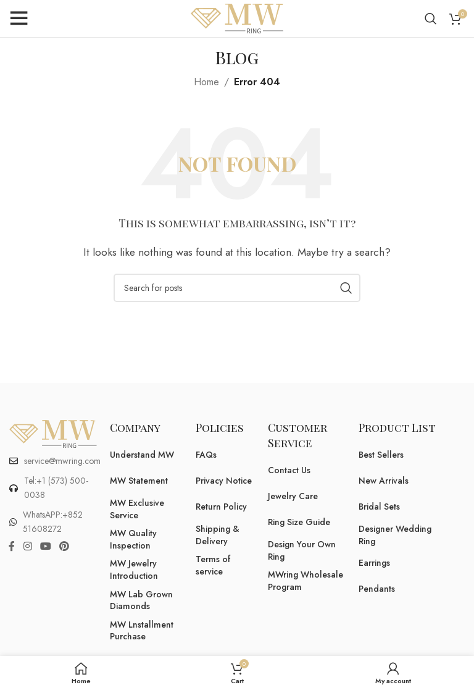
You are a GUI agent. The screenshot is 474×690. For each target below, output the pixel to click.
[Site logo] (237, 18)
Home (206, 82)
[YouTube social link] (45, 546)
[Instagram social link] (27, 546)
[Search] (430, 18)
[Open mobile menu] (18, 18)
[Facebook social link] (11, 546)
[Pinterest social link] (64, 546)
